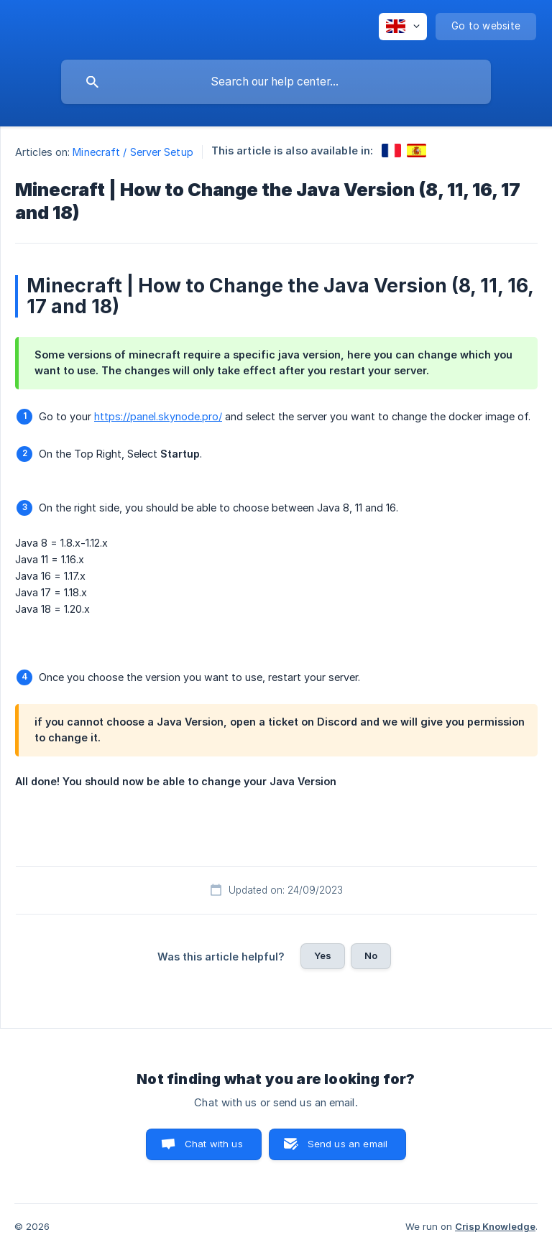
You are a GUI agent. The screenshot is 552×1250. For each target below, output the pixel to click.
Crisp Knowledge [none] (495, 1226)
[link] (391, 150)
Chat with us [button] (214, 1143)
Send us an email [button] (347, 1143)
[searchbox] (276, 82)
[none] (403, 26)
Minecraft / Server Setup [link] (133, 152)
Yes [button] (322, 955)
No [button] (370, 955)
